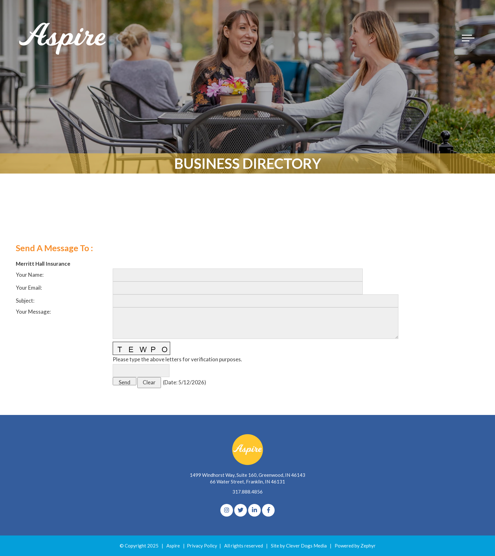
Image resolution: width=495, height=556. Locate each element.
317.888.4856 (247, 491)
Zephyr (368, 545)
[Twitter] (240, 510)
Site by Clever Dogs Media (299, 545)
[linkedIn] (254, 510)
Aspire (173, 545)
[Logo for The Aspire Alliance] (63, 38)
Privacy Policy (202, 545)
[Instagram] (226, 510)
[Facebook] (268, 510)
